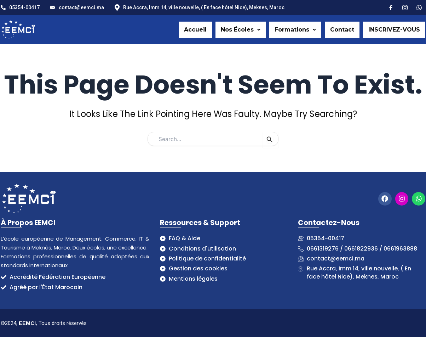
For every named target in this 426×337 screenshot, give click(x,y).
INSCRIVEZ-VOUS (394, 29)
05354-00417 (20, 7)
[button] (240, 30)
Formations (295, 29)
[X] (419, 7)
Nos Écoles (240, 29)
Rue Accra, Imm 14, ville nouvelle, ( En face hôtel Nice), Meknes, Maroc (199, 7)
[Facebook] (390, 7)
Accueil (195, 29)
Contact (342, 29)
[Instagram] (405, 7)
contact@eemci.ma (77, 7)
